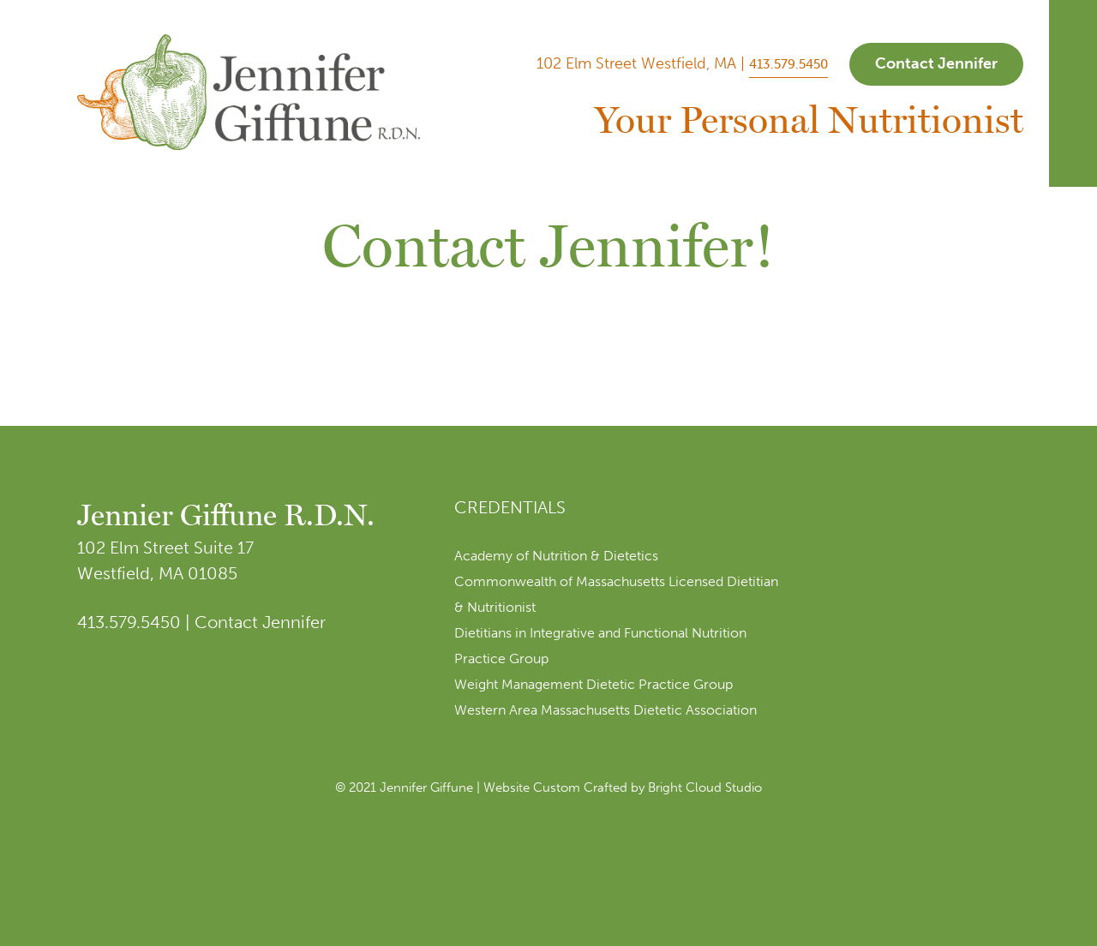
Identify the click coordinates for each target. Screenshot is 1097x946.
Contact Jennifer (936, 64)
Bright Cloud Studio (705, 787)
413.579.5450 (788, 64)
